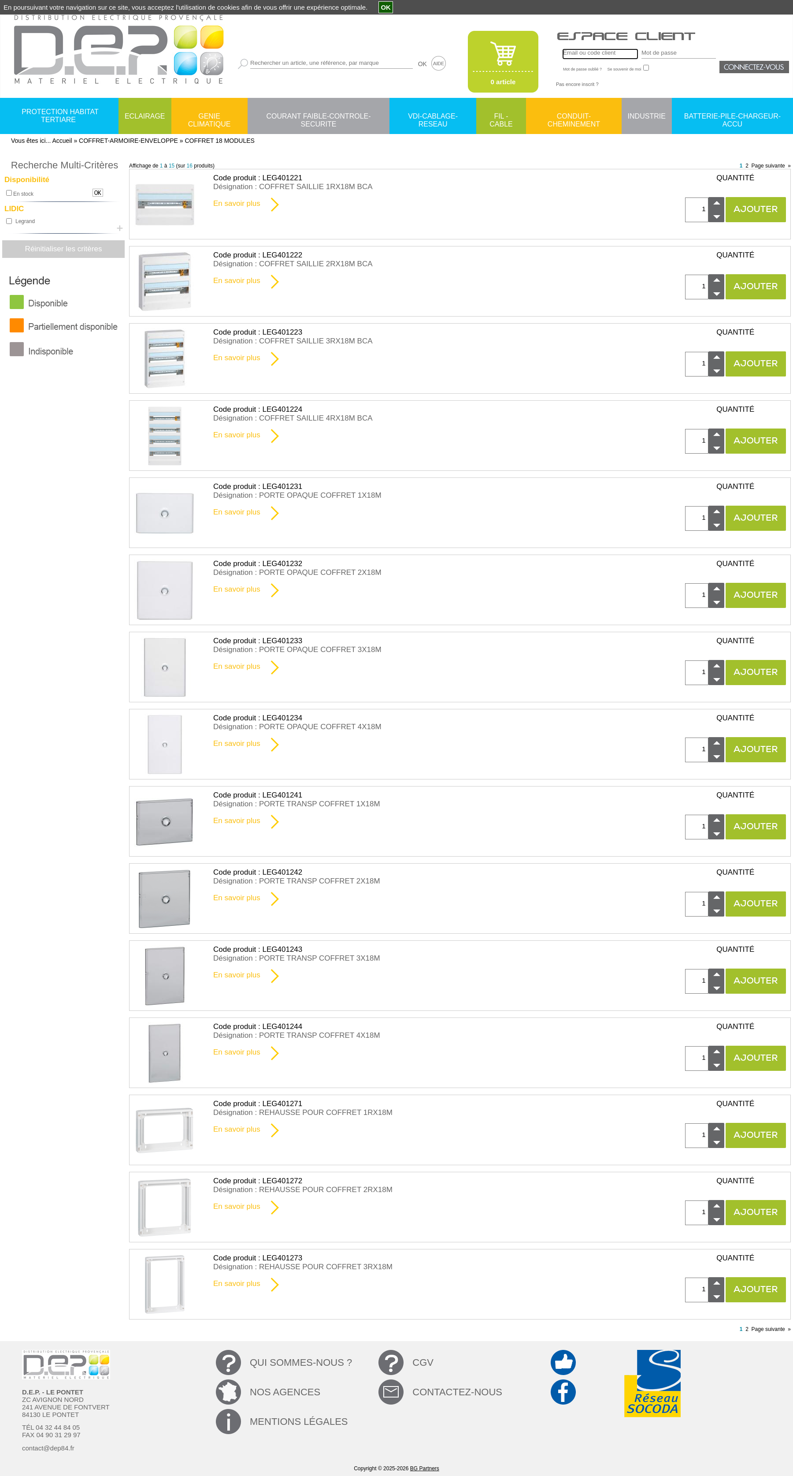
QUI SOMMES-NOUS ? (301, 1362)
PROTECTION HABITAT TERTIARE (60, 115)
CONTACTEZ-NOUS (457, 1392)
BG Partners (424, 1468)
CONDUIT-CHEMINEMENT (574, 116)
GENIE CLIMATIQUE (209, 116)
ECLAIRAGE (145, 116)
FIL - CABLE (500, 116)
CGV (423, 1362)
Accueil (62, 140)
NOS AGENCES (285, 1392)
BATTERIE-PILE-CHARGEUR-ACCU (732, 116)
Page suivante (768, 166)
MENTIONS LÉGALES (299, 1421)
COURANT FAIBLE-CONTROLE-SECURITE (318, 116)
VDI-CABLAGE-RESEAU (433, 116)
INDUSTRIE (647, 116)
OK (422, 63)
